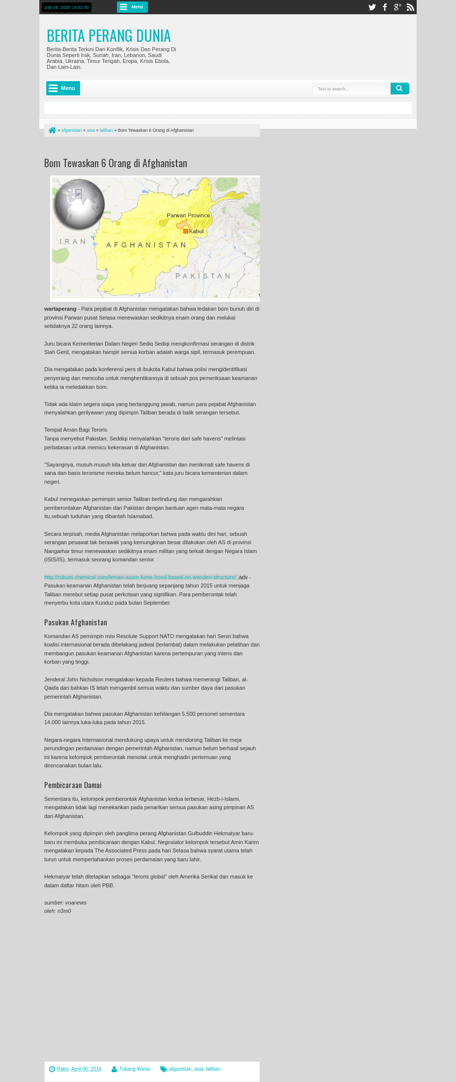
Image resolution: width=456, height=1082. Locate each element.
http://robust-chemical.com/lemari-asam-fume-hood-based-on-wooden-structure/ (140, 577)
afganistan (180, 1069)
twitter (372, 7)
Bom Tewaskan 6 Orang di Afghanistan (115, 162)
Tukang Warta (134, 1069)
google (397, 7)
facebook (384, 7)
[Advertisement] (159, 148)
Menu (137, 6)
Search (400, 88)
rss (410, 7)
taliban (213, 1069)
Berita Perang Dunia (109, 35)
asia (199, 1069)
